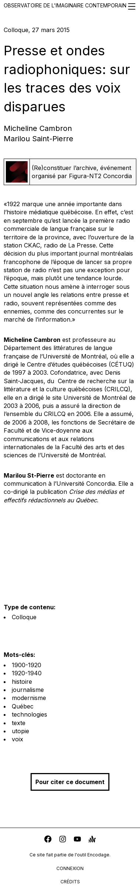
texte (18, 723)
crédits (70, 881)
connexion (70, 868)
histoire (22, 681)
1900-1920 (26, 665)
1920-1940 (27, 673)
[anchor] (92, 840)
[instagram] (62, 840)
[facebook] (48, 840)
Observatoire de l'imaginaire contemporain (70, 6)
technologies (29, 714)
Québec (23, 706)
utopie (20, 731)
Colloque (24, 617)
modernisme (29, 697)
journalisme (28, 689)
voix (17, 739)
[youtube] (77, 840)
